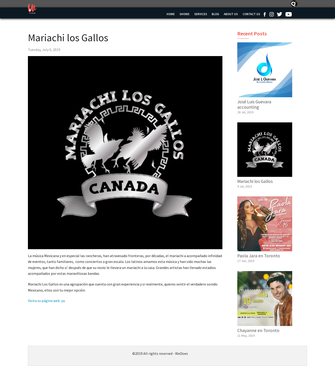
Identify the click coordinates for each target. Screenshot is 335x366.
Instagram (271, 14)
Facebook (264, 14)
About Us (231, 14)
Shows (184, 14)
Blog (215, 14)
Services (200, 14)
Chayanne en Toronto (258, 330)
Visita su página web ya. (46, 300)
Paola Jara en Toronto (258, 256)
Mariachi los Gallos (255, 181)
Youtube (288, 14)
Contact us (251, 14)
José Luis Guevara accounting (254, 104)
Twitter (279, 14)
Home (171, 14)
